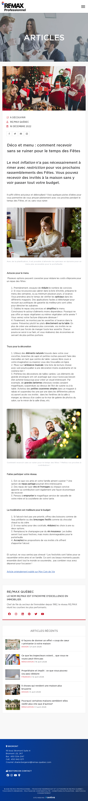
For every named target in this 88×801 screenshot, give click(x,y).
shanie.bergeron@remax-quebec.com (32, 762)
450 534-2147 (17, 757)
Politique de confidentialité (37, 791)
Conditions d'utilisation (63, 791)
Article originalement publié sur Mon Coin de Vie (31, 572)
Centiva (50, 797)
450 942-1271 (17, 759)
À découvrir (15, 118)
